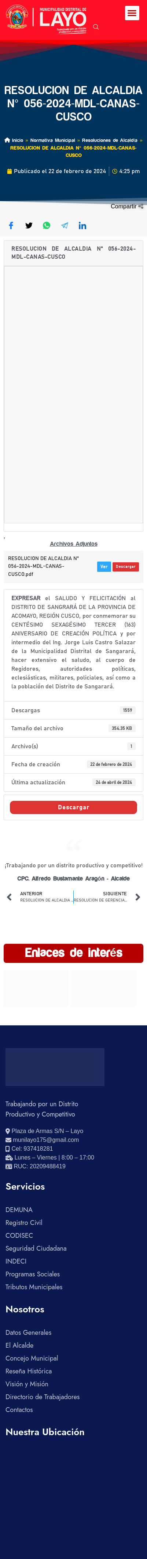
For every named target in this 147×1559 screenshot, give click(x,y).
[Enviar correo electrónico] (42, 1140)
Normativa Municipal (52, 140)
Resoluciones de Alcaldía (109, 140)
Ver (104, 567)
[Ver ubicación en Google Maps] (44, 1131)
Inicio (13, 140)
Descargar (126, 567)
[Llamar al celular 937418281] (29, 1148)
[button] (132, 13)
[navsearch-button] (96, 27)
